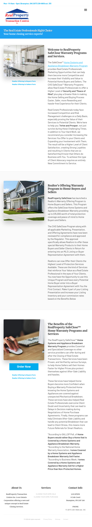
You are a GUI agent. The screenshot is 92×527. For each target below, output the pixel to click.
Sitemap (57, 519)
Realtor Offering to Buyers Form (24, 81)
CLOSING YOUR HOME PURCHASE (46, 497)
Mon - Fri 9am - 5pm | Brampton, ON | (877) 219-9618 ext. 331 (27, 3)
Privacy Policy (47, 519)
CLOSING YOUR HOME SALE (46, 494)
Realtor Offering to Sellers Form (24, 84)
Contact (65, 519)
